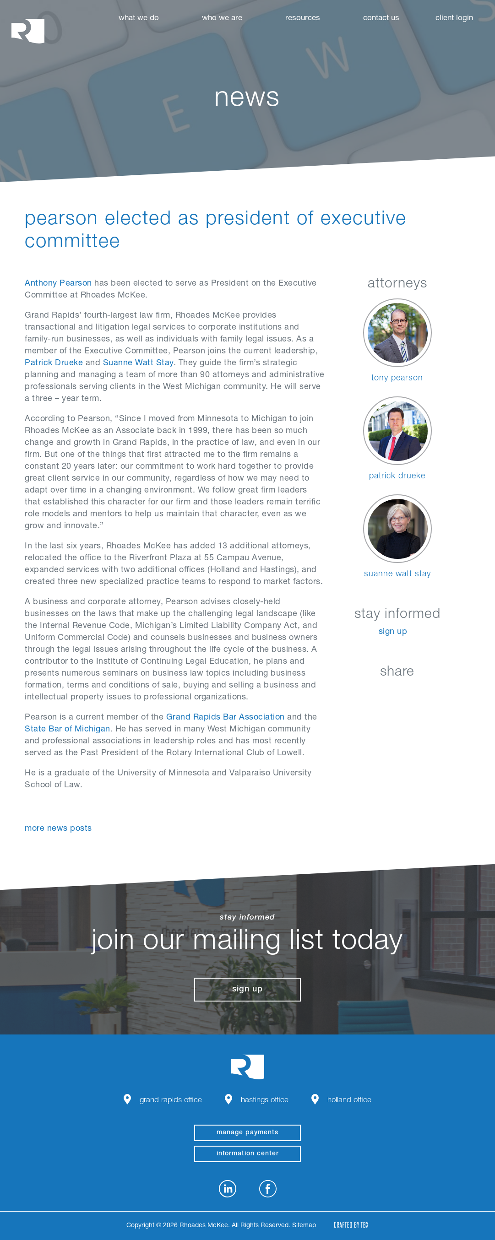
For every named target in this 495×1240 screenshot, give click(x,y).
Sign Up (393, 632)
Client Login (454, 18)
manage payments (247, 1133)
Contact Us (381, 18)
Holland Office (349, 1101)
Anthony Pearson (58, 284)
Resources (302, 18)
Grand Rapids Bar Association (225, 718)
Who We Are (222, 18)
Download (443, 694)
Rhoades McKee (27, 30)
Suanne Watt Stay (138, 363)
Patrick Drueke (54, 363)
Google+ (420, 694)
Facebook (374, 694)
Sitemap (304, 1226)
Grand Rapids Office (171, 1101)
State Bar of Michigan (67, 730)
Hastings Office (264, 1101)
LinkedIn (351, 694)
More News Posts (58, 829)
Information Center (248, 1154)
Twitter (397, 694)
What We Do (139, 18)
